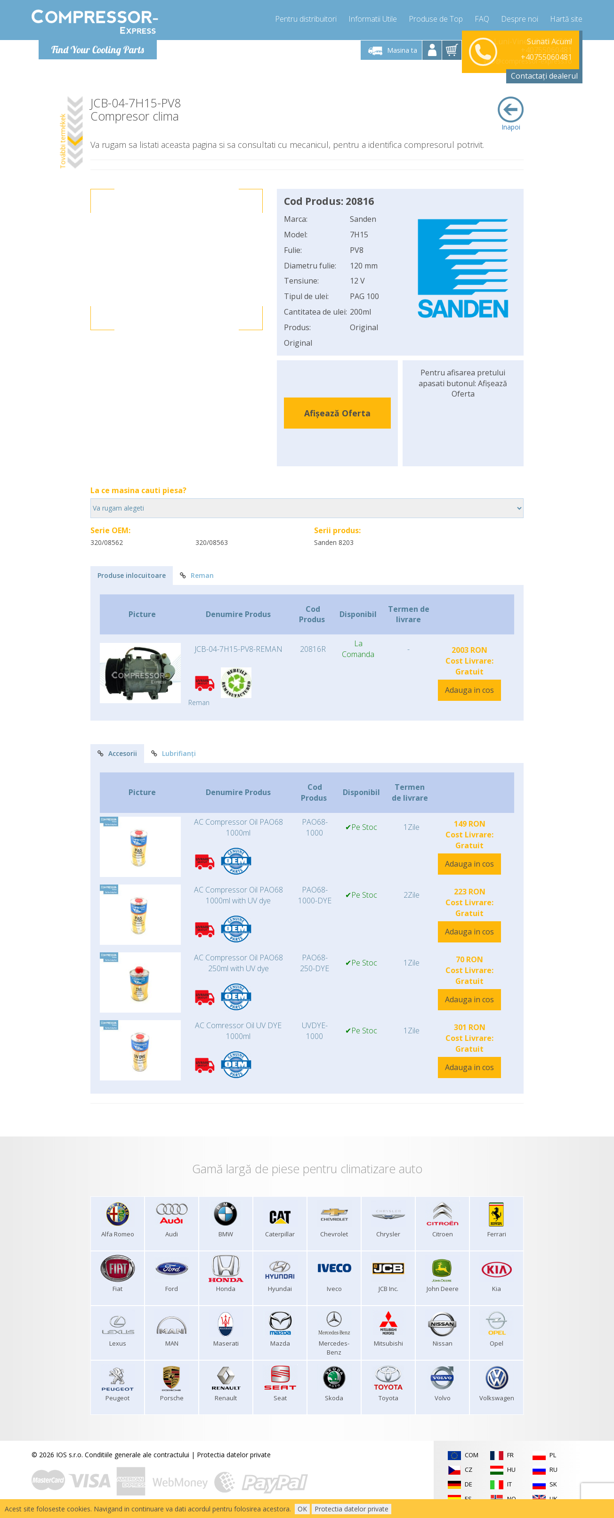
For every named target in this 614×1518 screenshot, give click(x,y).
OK (302, 1508)
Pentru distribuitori (306, 19)
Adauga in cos (469, 690)
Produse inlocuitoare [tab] (131, 575)
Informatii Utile (372, 19)
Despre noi (519, 19)
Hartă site (566, 19)
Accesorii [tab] (117, 753)
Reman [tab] (197, 575)
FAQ (482, 19)
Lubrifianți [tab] (173, 753)
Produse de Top (436, 19)
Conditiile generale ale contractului (137, 1454)
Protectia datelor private (234, 1454)
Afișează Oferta (337, 413)
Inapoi (511, 114)
